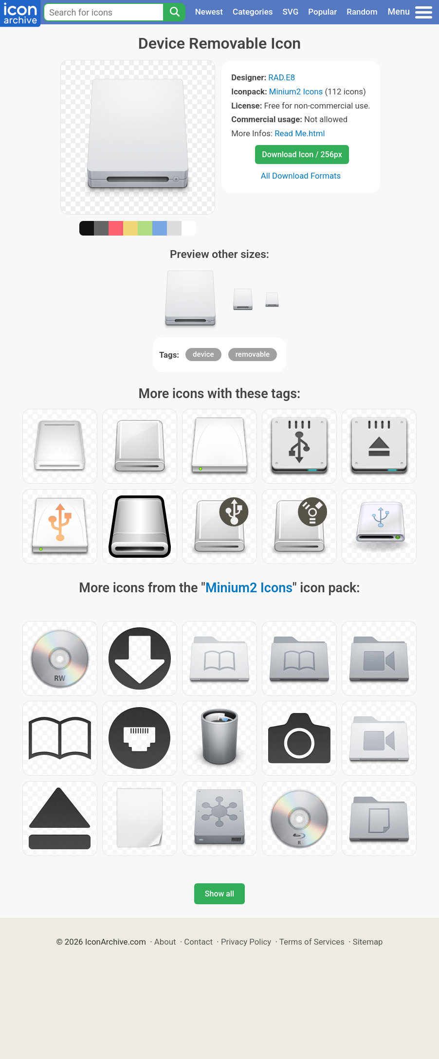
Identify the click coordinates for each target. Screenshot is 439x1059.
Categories (253, 12)
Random (362, 12)
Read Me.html (299, 133)
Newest (209, 12)
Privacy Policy (246, 942)
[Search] (174, 12)
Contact (198, 942)
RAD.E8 (281, 77)
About (165, 942)
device (203, 354)
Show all (219, 893)
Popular (322, 12)
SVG (291, 12)
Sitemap (368, 942)
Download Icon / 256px (302, 154)
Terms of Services (312, 942)
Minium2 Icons (296, 91)
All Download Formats (301, 176)
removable (253, 354)
